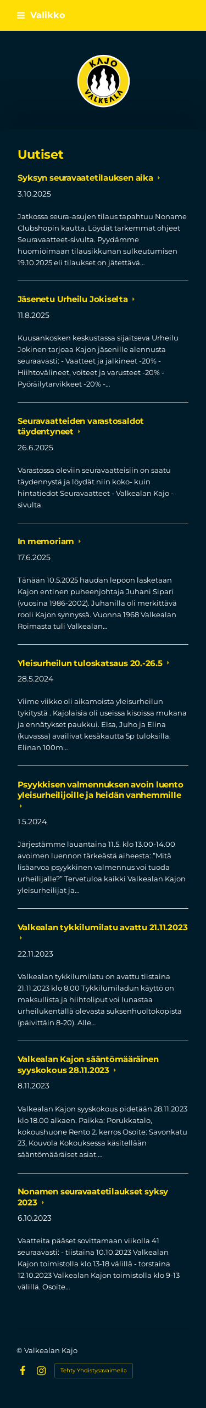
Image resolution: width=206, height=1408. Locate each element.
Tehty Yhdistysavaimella (93, 1370)
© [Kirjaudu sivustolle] (20, 1350)
